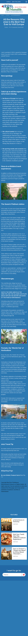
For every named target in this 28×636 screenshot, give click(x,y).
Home (2, 15)
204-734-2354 (16, 1)
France (6, 27)
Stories (7, 15)
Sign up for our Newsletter (14, 11)
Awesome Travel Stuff (17, 27)
